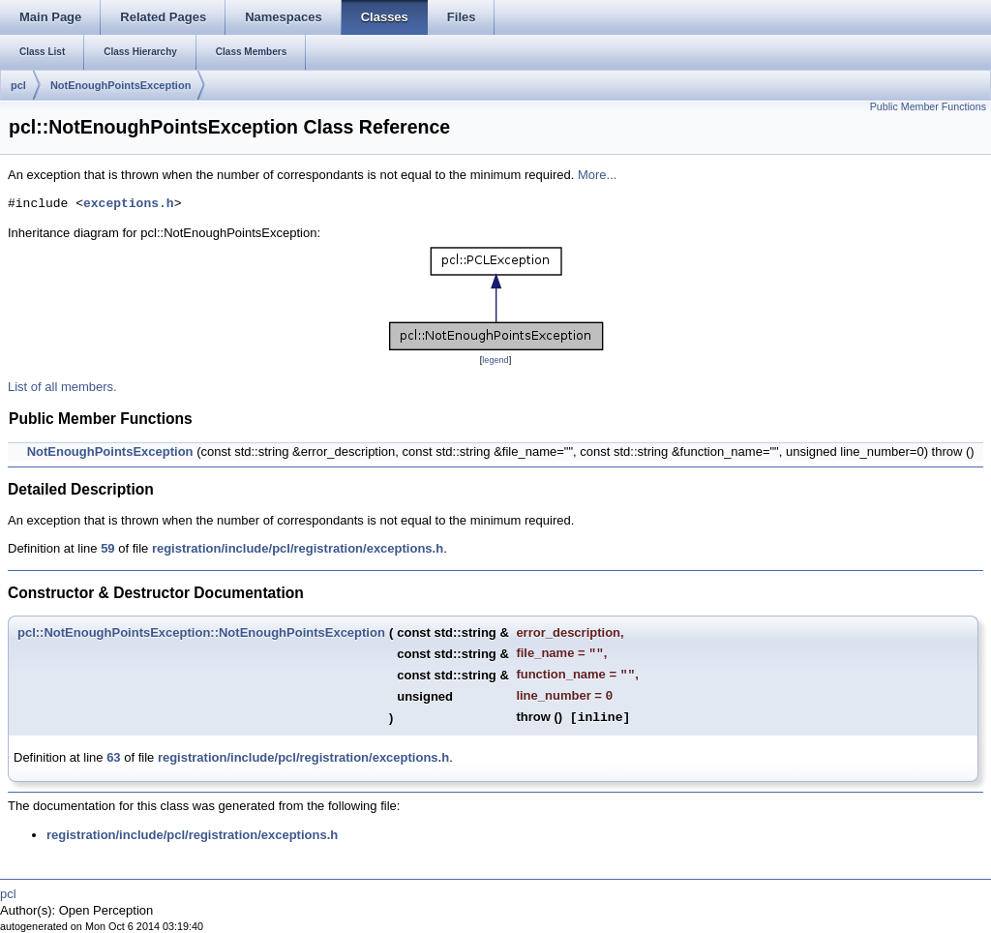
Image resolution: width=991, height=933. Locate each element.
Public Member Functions (928, 106)
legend (495, 360)
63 (113, 757)
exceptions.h (128, 204)
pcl (18, 85)
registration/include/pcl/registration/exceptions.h (297, 548)
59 (107, 548)
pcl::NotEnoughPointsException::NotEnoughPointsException (201, 632)
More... (597, 174)
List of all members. (62, 386)
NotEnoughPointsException (120, 85)
